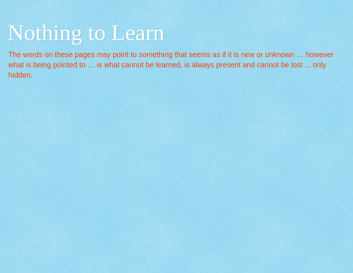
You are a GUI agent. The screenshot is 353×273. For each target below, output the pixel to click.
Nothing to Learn (86, 32)
